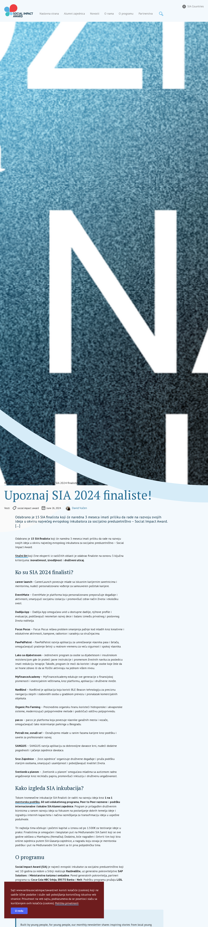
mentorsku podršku (27, 802)
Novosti (94, 13)
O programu (126, 13)
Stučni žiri (21, 556)
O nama (109, 13)
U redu (19, 911)
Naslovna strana (49, 13)
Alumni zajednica (74, 13)
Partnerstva (146, 13)
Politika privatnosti (67, 903)
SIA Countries (195, 6)
